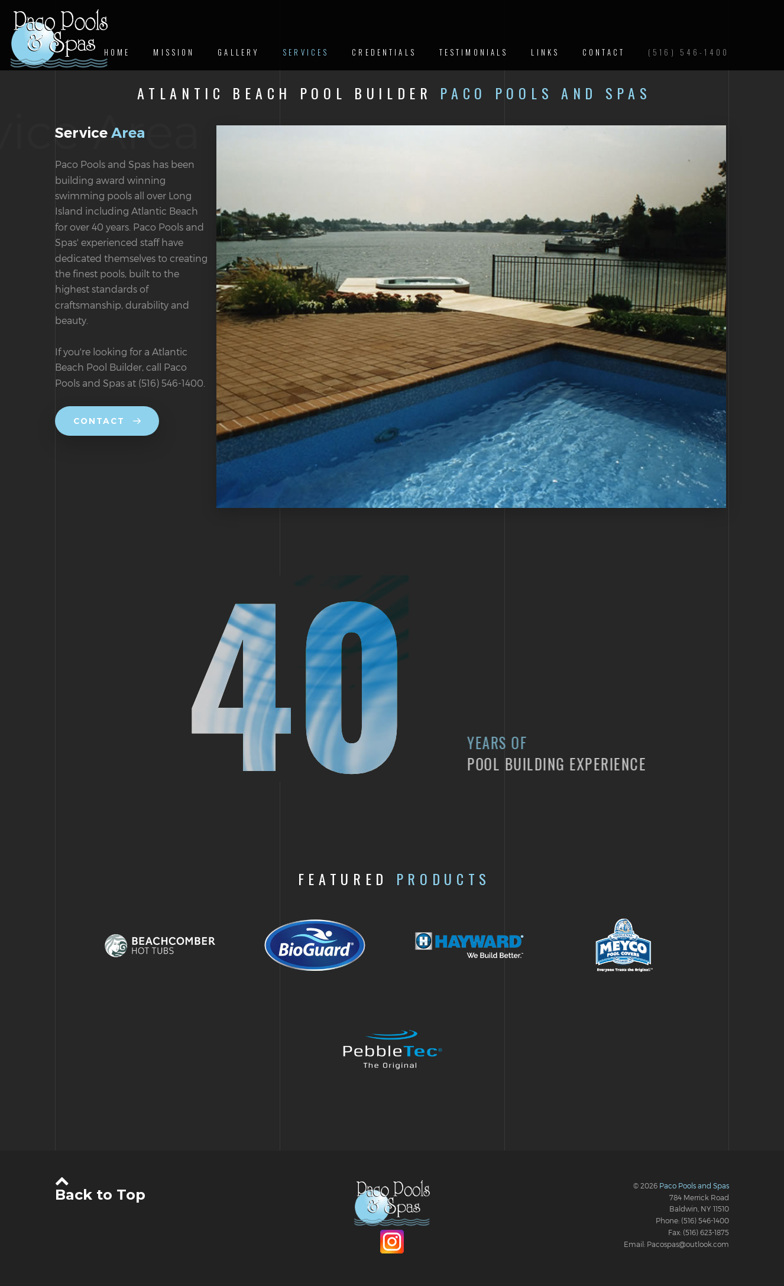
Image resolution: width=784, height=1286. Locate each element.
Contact (107, 421)
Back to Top (100, 1188)
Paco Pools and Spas (694, 1185)
